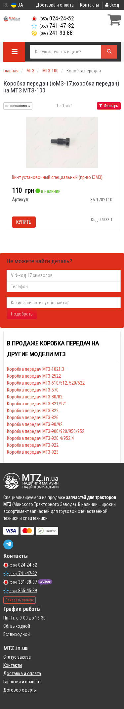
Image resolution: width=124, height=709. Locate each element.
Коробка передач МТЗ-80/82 (34, 396)
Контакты (89, 5)
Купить (23, 222)
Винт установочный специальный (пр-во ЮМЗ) (57, 177)
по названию (17, 106)
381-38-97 (20, 582)
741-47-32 (52, 25)
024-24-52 (52, 18)
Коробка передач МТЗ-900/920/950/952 (45, 431)
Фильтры (109, 106)
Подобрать (22, 314)
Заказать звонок (19, 600)
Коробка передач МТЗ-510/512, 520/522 (46, 383)
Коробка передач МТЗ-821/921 (37, 403)
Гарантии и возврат (22, 681)
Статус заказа (17, 657)
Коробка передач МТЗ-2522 (34, 376)
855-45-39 (20, 590)
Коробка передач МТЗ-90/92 (34, 424)
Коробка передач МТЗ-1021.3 (35, 369)
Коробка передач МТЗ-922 (33, 445)
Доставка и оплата (55, 5)
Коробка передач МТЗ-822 (33, 410)
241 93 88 (52, 33)
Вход (112, 5)
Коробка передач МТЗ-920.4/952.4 (40, 438)
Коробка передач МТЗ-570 (33, 389)
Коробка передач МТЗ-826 (33, 417)
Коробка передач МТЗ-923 (33, 452)
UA (17, 5)
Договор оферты (20, 690)
